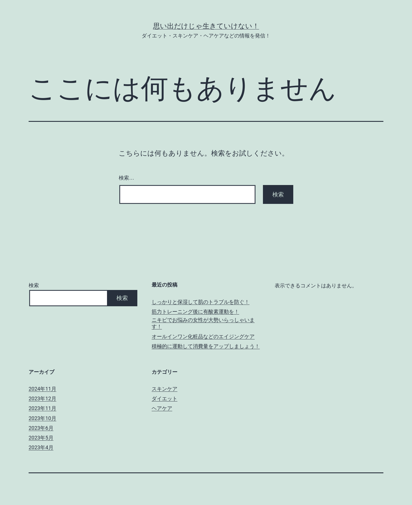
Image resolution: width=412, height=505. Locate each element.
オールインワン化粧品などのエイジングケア (203, 336)
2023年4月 (41, 447)
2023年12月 (42, 398)
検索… (126, 178)
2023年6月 (41, 428)
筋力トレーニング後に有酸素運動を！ (195, 312)
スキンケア (164, 389)
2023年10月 (42, 418)
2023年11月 (42, 408)
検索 (34, 285)
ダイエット (164, 398)
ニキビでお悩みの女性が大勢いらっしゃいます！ (203, 323)
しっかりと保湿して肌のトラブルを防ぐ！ (200, 302)
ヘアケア (162, 408)
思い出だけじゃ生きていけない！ (206, 26)
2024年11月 (42, 389)
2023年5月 (41, 438)
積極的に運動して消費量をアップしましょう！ (206, 346)
